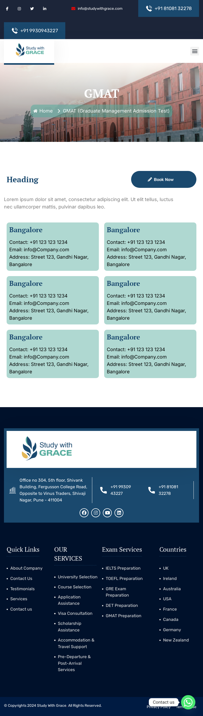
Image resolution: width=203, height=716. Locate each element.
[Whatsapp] (188, 702)
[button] (194, 51)
